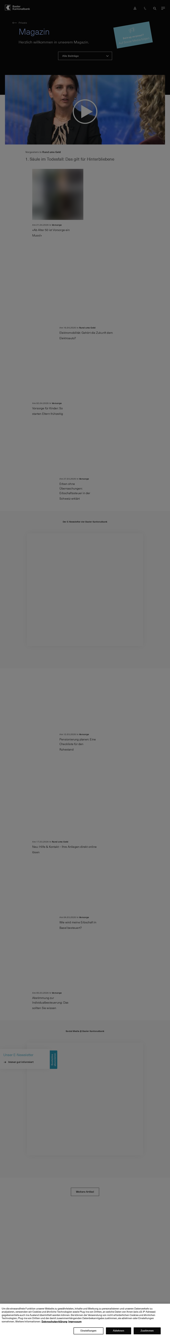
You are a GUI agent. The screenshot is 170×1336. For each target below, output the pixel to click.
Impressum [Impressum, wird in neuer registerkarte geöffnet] (75, 1324)
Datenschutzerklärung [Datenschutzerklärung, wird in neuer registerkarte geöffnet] (54, 1324)
